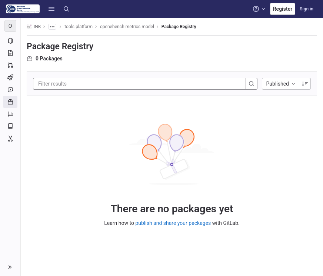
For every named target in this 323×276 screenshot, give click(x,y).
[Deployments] (10, 90)
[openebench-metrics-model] (10, 26)
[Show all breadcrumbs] (52, 27)
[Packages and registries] (10, 102)
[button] (51, 9)
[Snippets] (10, 138)
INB (34, 26)
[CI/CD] (10, 77)
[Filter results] (82, 83)
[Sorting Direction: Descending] (305, 84)
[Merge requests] (10, 65)
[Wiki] (10, 126)
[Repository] (10, 53)
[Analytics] (10, 114)
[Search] (66, 9)
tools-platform (78, 26)
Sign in (306, 8)
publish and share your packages (173, 223)
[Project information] (10, 41)
